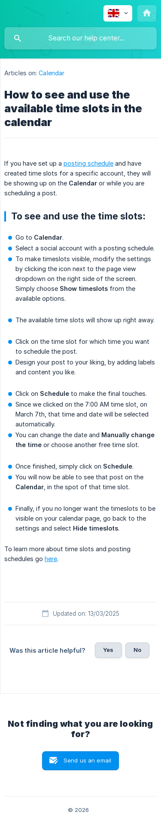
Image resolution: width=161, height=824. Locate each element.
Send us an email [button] (87, 760)
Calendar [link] (51, 73)
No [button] (137, 649)
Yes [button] (108, 649)
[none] (117, 13)
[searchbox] (80, 38)
